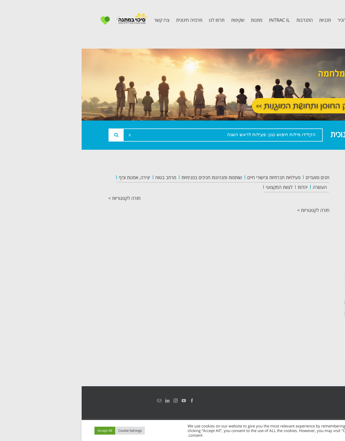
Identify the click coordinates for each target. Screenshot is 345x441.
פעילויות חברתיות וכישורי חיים (192, 177)
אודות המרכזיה (298, 190)
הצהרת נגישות (312, 400)
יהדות (221, 187)
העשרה (238, 187)
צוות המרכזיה (300, 201)
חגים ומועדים (236, 177)
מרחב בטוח (84, 177)
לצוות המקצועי (197, 187)
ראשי (309, 178)
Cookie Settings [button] (48, 430)
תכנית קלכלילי (299, 224)
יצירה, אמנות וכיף (53, 177)
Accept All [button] (23, 430)
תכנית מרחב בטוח (294, 213)
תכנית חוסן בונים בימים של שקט (296, 240)
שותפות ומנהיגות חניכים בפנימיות (130, 177)
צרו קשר (305, 256)
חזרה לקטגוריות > (43, 198)
